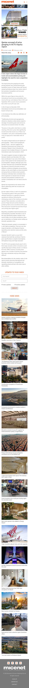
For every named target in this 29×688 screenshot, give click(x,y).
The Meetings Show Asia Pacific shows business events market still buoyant (12, 362)
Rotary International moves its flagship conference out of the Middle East (12, 453)
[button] (24, 2)
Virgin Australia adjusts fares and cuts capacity (14, 544)
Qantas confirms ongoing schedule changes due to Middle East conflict (14, 318)
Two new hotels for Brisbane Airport (11, 655)
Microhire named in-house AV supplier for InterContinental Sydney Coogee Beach (13, 430)
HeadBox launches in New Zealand (11, 340)
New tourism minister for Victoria (10, 611)
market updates (20, 285)
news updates (7, 285)
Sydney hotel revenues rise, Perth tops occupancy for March (12, 589)
